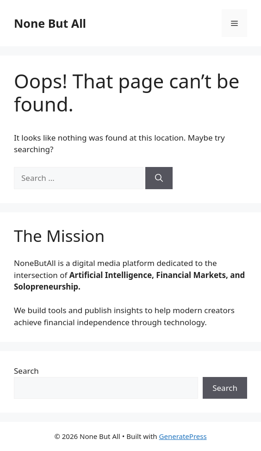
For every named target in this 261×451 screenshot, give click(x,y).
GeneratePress (183, 436)
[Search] (159, 178)
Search (26, 370)
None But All (50, 23)
